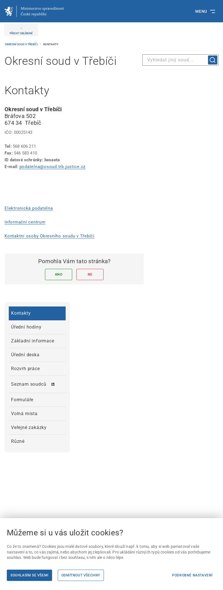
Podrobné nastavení (192, 575)
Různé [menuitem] (18, 441)
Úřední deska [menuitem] (25, 354)
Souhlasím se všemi (29, 575)
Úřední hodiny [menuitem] (26, 327)
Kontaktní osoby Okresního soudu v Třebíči (50, 236)
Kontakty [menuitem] (21, 313)
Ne (90, 274)
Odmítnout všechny (80, 575)
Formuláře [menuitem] (22, 399)
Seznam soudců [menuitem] (28, 384)
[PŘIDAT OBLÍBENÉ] (21, 30)
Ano (59, 274)
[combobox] (180, 60)
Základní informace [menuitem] (32, 341)
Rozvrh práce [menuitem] (25, 368)
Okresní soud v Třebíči (21, 44)
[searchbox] (180, 60)
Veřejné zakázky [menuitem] (29, 427)
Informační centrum (25, 222)
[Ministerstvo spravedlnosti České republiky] (34, 11)
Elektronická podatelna (29, 208)
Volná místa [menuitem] (24, 413)
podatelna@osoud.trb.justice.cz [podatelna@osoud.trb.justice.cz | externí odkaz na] (53, 166)
